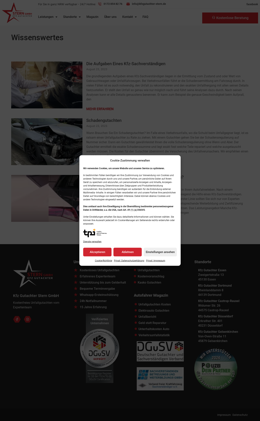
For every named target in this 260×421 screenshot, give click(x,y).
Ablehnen (128, 252)
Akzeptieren (97, 252)
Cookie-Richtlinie (103, 260)
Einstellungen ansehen (160, 252)
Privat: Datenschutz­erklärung (129, 260)
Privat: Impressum (155, 260)
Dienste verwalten (92, 241)
